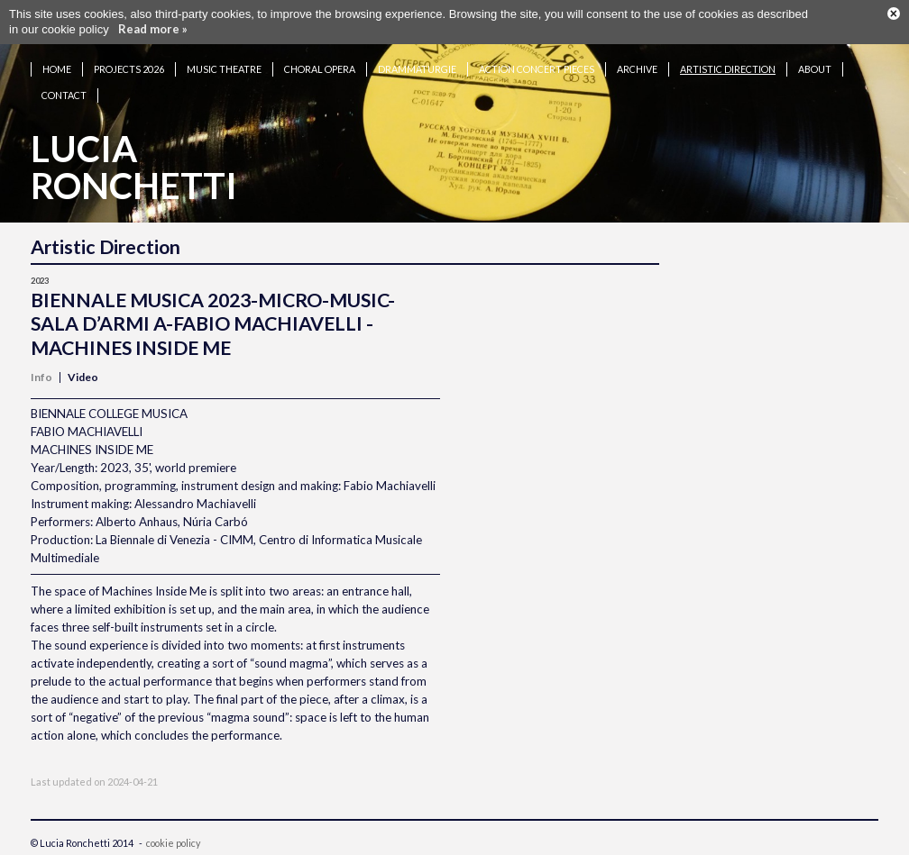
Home (56, 69)
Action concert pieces (536, 69)
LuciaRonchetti (134, 167)
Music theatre (224, 69)
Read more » (153, 29)
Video (83, 377)
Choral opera (319, 69)
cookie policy (173, 843)
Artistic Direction (728, 69)
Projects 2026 (129, 69)
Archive (637, 69)
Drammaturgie (417, 69)
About (814, 69)
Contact (64, 95)
